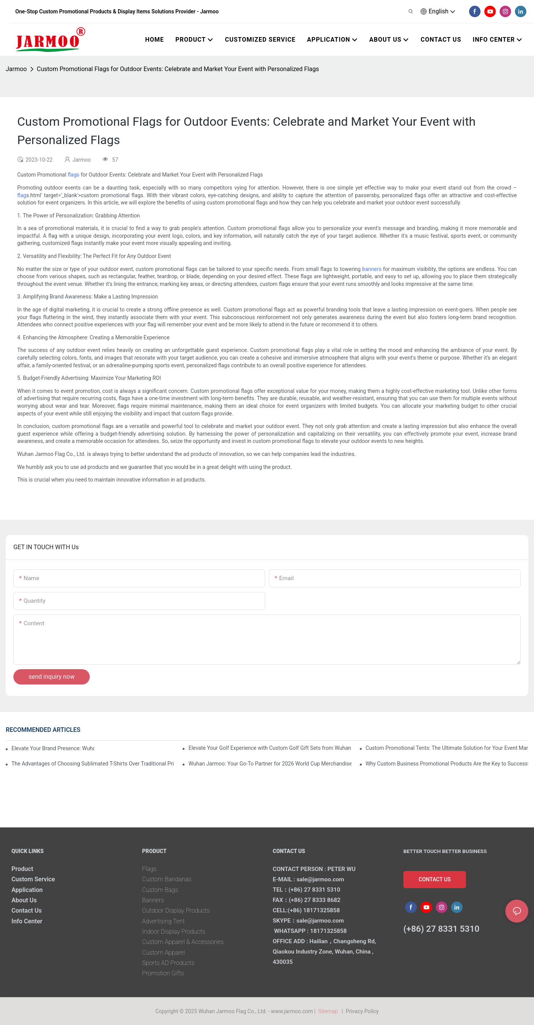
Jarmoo (16, 69)
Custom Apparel (163, 952)
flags (73, 175)
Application (27, 890)
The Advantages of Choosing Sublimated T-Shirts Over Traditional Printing (92, 764)
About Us (24, 900)
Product (22, 869)
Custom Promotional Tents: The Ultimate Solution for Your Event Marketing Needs (447, 748)
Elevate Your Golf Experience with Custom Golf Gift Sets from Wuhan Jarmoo (269, 748)
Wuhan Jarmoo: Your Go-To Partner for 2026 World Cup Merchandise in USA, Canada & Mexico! (269, 764)
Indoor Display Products (174, 931)
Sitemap (329, 1011)
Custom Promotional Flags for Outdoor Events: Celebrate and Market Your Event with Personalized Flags (178, 69)
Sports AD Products (168, 963)
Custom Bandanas (167, 879)
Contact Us (26, 910)
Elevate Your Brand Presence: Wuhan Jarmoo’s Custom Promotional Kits (52, 748)
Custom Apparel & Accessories (183, 942)
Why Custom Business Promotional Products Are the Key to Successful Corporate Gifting (447, 764)
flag (21, 195)
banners (371, 269)
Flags (149, 869)
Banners (153, 900)
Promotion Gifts (163, 973)
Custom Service (33, 879)
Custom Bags (160, 890)
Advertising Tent (163, 921)
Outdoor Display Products (176, 910)
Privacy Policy (362, 1011)
